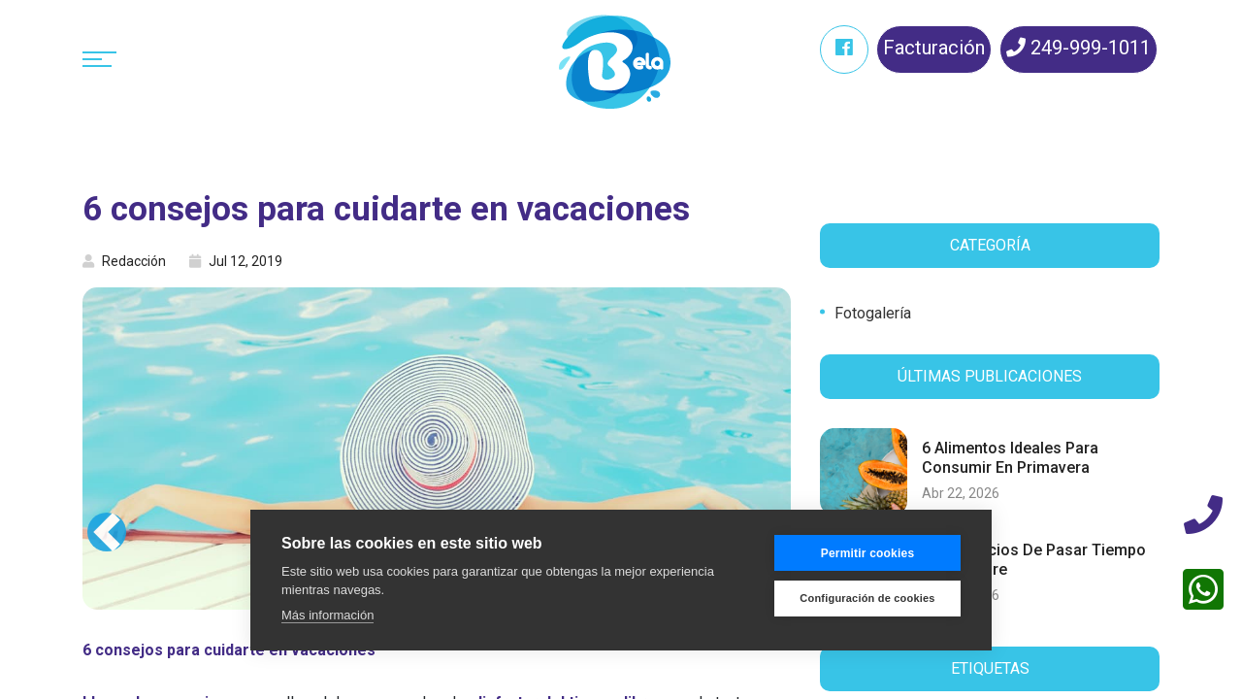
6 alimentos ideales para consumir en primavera (1010, 457)
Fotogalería (872, 313)
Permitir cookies (868, 553)
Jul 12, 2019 (235, 261)
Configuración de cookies (867, 598)
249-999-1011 (1078, 47)
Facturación (934, 47)
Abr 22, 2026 (960, 493)
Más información (327, 615)
